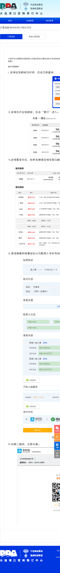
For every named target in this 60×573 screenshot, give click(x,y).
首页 (10, 21)
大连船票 (29, 21)
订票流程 (11, 37)
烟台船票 (49, 21)
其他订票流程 (34, 37)
